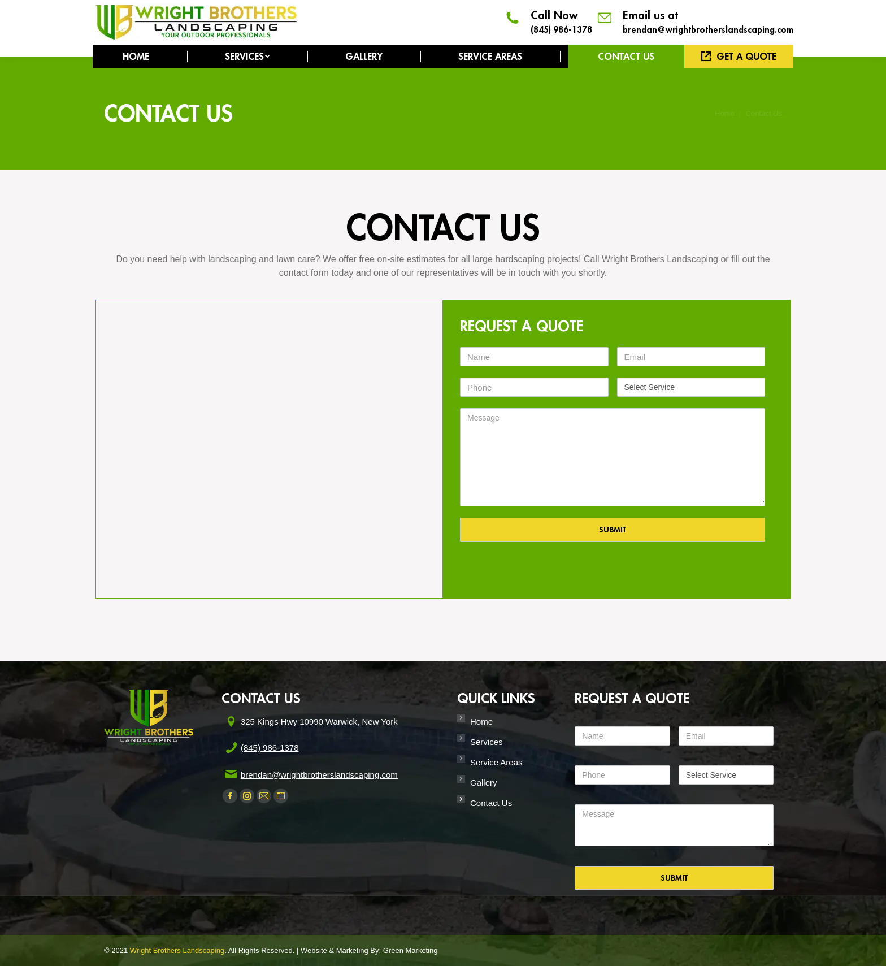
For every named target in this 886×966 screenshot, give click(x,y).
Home (481, 721)
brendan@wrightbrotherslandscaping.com (708, 29)
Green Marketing (410, 950)
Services (486, 742)
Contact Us (491, 803)
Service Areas (496, 762)
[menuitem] (136, 56)
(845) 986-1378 (561, 29)
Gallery (483, 782)
